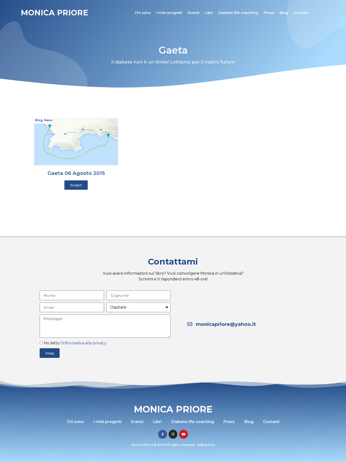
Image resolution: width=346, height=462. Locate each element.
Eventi (193, 12)
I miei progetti (169, 12)
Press (269, 12)
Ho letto (75, 343)
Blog (283, 12)
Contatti (301, 12)
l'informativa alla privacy (83, 343)
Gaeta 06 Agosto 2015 (76, 173)
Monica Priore (54, 12)
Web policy (206, 445)
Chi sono (143, 12)
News (48, 120)
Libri (209, 12)
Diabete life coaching (238, 12)
